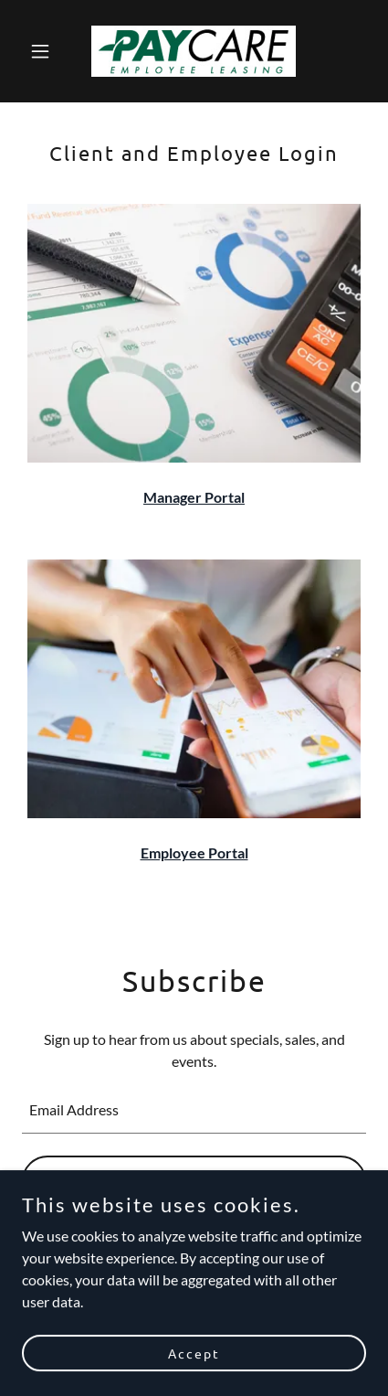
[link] (193, 51)
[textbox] (194, 1110)
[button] (48, 51)
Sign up (194, 1181)
